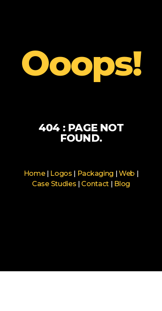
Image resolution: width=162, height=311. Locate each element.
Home (34, 173)
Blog (122, 184)
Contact (95, 184)
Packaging (95, 173)
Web (127, 173)
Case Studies (54, 184)
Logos (61, 173)
